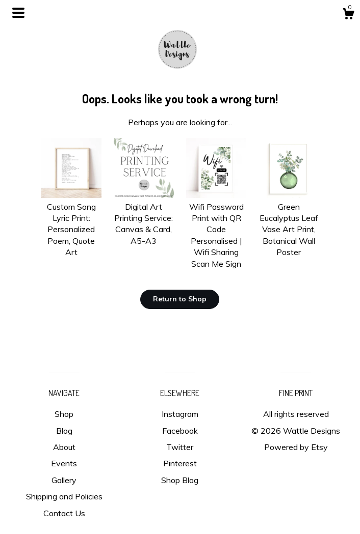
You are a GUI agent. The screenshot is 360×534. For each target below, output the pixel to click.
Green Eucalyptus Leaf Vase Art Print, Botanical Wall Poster (289, 223)
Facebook (180, 431)
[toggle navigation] (18, 13)
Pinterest (180, 463)
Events (64, 463)
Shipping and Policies (64, 496)
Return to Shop (180, 298)
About (64, 447)
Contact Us (64, 513)
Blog (64, 431)
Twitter (179, 447)
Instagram (180, 414)
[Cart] (348, 15)
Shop (64, 414)
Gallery (64, 480)
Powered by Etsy (296, 447)
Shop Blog (179, 480)
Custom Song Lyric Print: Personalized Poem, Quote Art (71, 223)
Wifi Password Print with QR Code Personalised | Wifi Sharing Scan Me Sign (216, 229)
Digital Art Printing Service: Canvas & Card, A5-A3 (144, 218)
